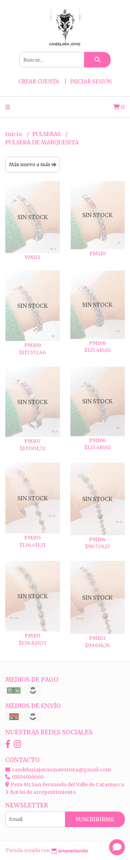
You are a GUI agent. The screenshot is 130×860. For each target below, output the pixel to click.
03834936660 (24, 777)
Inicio (14, 134)
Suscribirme (95, 819)
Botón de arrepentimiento (40, 792)
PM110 (97, 253)
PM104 (97, 539)
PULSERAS (47, 134)
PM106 (97, 440)
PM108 (97, 343)
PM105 (32, 538)
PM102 (97, 638)
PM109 (32, 345)
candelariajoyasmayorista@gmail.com (58, 770)
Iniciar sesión (91, 81)
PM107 (32, 441)
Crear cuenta (38, 81)
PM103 (33, 636)
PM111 (32, 257)
